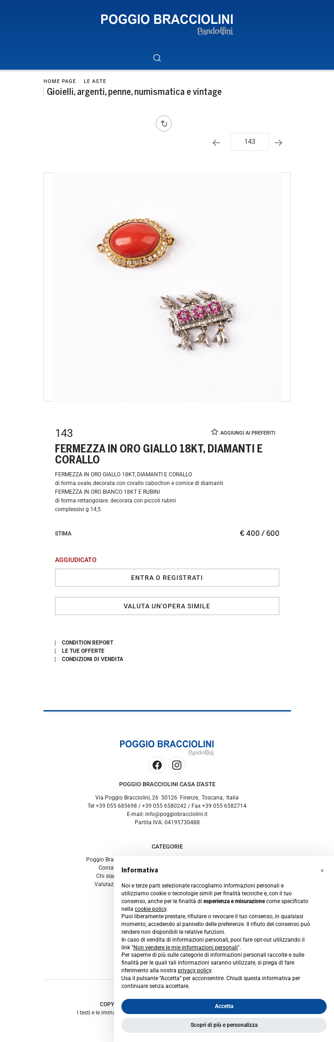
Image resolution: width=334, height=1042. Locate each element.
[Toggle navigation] (177, 58)
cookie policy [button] (150, 909)
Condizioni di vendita (92, 659)
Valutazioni (108, 884)
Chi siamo (108, 876)
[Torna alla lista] (166, 124)
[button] (322, 870)
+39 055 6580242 (164, 806)
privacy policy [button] (194, 970)
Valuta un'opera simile (167, 606)
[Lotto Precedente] (218, 143)
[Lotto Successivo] (280, 143)
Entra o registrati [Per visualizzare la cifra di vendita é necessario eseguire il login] (167, 577)
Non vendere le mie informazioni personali (185, 947)
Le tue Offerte (83, 651)
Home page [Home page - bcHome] (60, 81)
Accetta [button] (224, 1006)
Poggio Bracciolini (108, 859)
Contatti (109, 868)
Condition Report (87, 643)
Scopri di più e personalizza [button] (224, 1025)
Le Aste (95, 81)
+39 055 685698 (116, 806)
